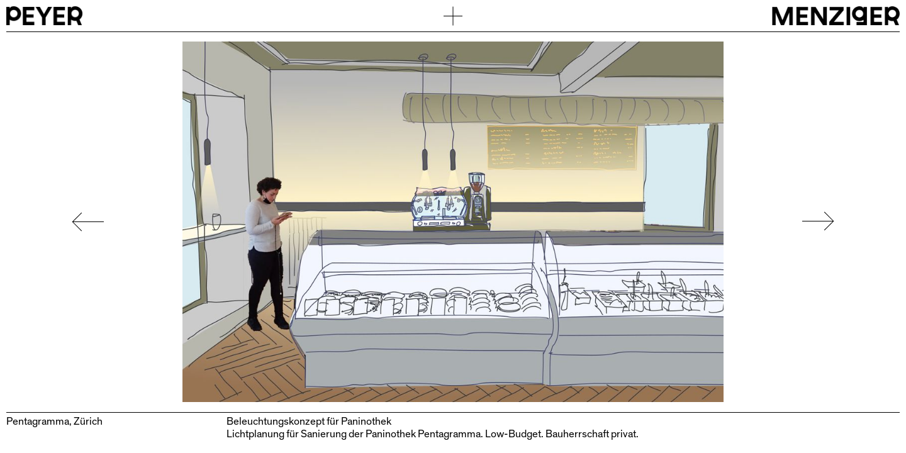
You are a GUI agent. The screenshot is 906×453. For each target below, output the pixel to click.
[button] (81, 221)
